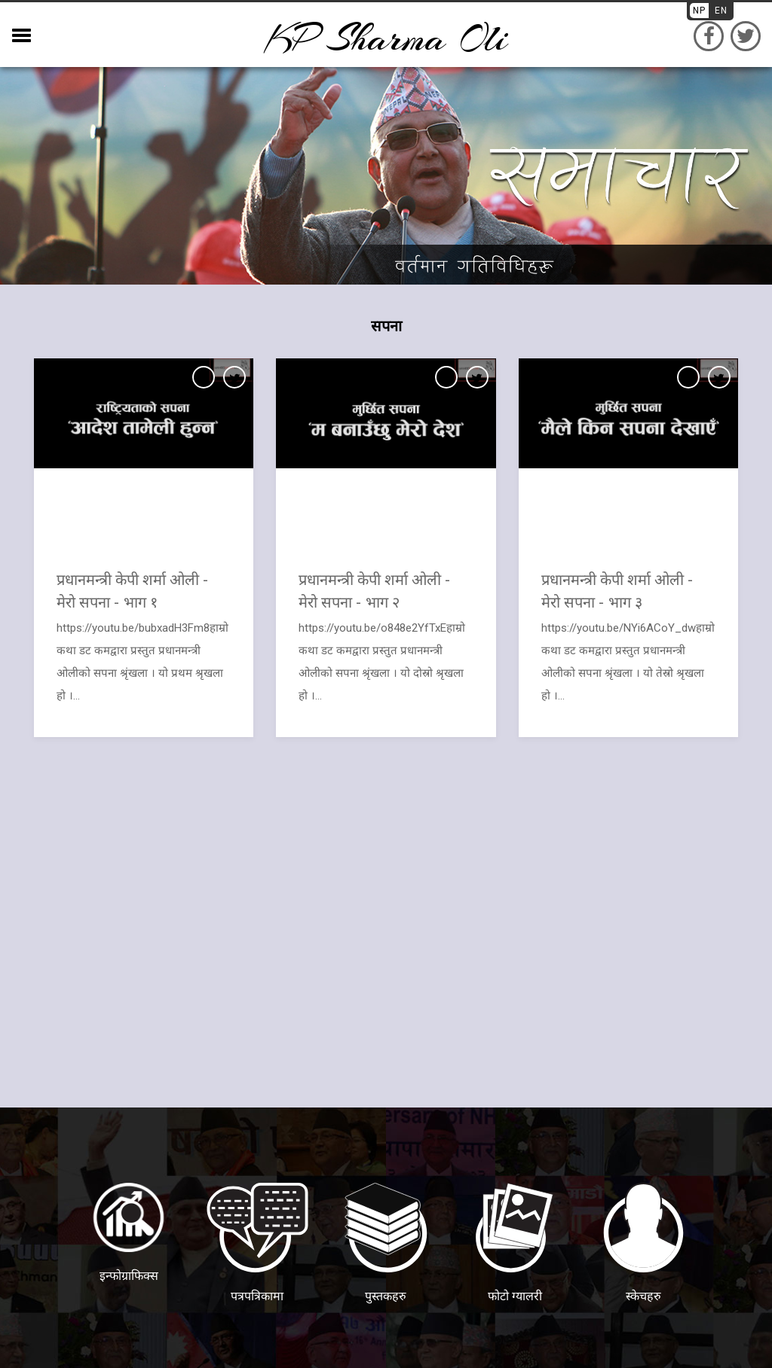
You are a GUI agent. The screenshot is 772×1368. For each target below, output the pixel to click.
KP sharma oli (386, 38)
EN (721, 10)
